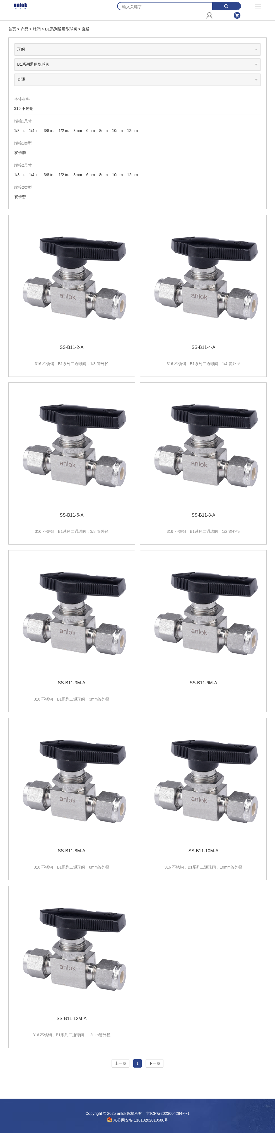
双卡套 (20, 152)
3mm (77, 130)
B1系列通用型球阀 (61, 29)
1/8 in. (19, 130)
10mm (117, 130)
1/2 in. (64, 130)
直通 (86, 29)
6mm (90, 130)
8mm (103, 130)
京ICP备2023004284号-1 (168, 1113)
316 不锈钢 (23, 108)
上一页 (120, 1063)
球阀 (37, 29)
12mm (132, 130)
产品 (24, 29)
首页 (12, 29)
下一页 (154, 1063)
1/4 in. (34, 130)
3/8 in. (49, 130)
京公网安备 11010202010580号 (137, 1120)
